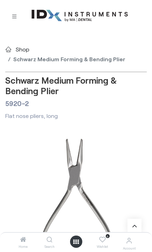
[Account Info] (129, 240)
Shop (22, 49)
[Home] (23, 239)
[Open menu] (76, 242)
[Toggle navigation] (14, 16)
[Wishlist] (102, 240)
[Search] (49, 239)
